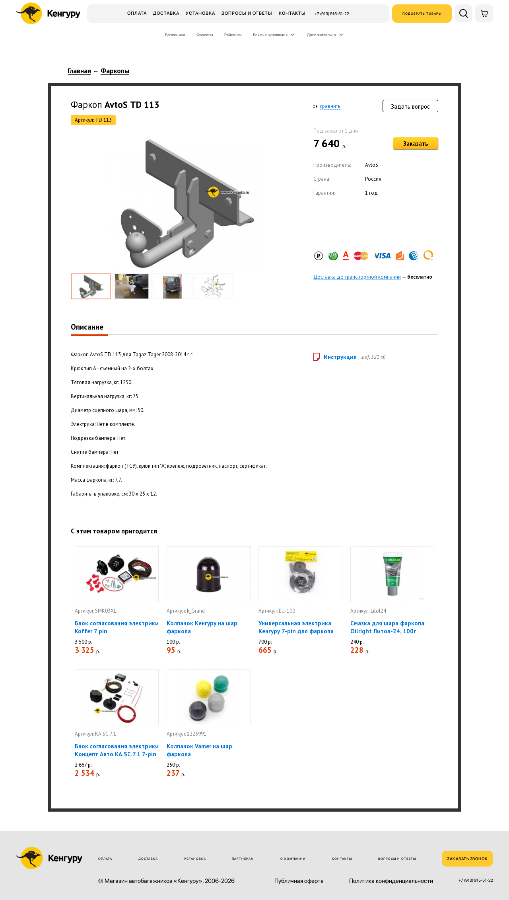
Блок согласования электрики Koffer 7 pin (117, 627)
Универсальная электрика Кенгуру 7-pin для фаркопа (296, 627)
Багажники (175, 34)
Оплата (137, 13)
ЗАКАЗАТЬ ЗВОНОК (467, 858)
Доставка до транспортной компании (357, 276)
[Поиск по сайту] (463, 13)
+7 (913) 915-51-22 (332, 14)
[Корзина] (484, 13)
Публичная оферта (299, 881)
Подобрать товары (422, 14)
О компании (293, 859)
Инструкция (340, 357)
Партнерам (243, 859)
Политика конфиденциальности (391, 881)
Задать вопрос (410, 106)
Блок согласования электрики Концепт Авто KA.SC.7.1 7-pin (117, 750)
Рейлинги (233, 34)
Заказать (415, 143)
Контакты (292, 13)
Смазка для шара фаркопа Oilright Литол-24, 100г (387, 627)
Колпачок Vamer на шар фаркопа (199, 750)
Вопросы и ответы (246, 13)
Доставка (166, 13)
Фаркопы (204, 34)
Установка (200, 13)
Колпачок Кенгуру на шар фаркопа (202, 627)
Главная (79, 71)
